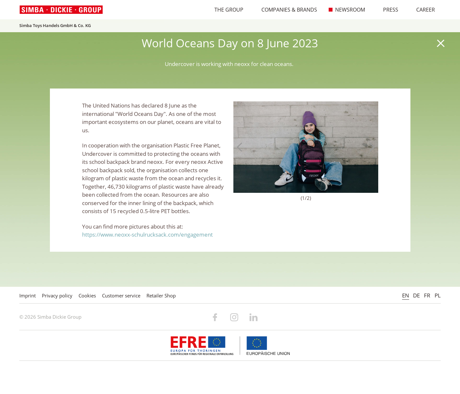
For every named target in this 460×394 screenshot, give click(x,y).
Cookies (87, 295)
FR (427, 295)
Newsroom (346, 9)
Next (370, 147)
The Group (225, 9)
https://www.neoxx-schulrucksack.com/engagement (147, 234)
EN (405, 295)
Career (422, 9)
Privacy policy (57, 295)
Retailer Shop (161, 295)
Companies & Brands (286, 9)
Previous (241, 147)
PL (438, 295)
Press (387, 9)
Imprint (27, 295)
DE (416, 295)
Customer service (121, 295)
